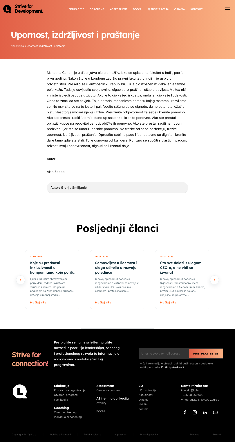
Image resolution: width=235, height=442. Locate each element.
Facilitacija (61, 399)
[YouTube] (215, 413)
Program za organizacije (70, 390)
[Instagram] (194, 413)
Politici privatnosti (172, 367)
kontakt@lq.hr (190, 390)
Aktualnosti (146, 395)
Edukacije (76, 9)
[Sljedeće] (214, 279)
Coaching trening (65, 412)
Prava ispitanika (149, 434)
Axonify (101, 403)
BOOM (137, 9)
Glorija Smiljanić (74, 187)
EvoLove (194, 434)
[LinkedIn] (204, 413)
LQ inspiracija (158, 9)
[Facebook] (185, 413)
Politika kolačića (92, 434)
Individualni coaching (68, 417)
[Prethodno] (20, 279)
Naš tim (143, 404)
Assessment (118, 9)
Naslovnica (17, 45)
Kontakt (196, 9)
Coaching (97, 9)
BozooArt (218, 434)
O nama (179, 9)
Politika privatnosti (60, 434)
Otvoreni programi (66, 395)
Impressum (121, 434)
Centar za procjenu (108, 390)
